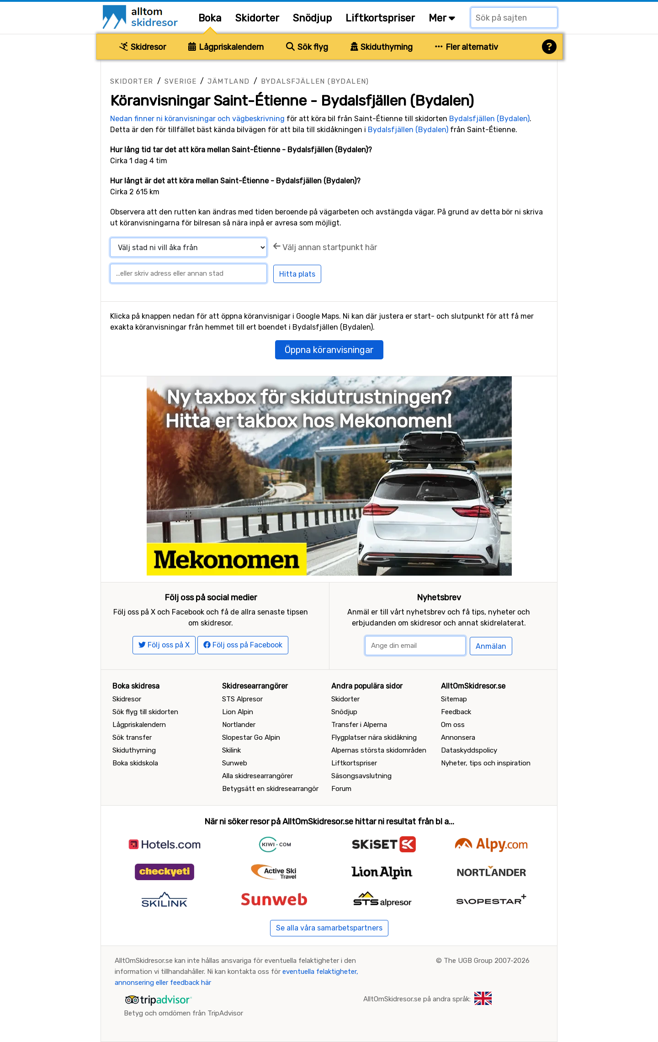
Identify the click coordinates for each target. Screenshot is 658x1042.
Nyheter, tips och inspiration (486, 763)
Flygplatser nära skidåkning (374, 737)
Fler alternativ (466, 47)
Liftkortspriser (380, 18)
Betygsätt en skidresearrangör (270, 789)
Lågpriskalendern (226, 47)
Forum (341, 789)
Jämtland (228, 81)
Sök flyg (307, 47)
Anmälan (491, 646)
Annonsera (458, 737)
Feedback (456, 712)
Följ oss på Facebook (242, 645)
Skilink (231, 750)
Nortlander (238, 725)
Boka (210, 18)
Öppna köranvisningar (329, 349)
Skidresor (142, 47)
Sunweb (234, 763)
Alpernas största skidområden (378, 750)
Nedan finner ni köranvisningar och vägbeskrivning (197, 118)
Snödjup (312, 18)
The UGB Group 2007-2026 (487, 961)
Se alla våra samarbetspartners (329, 928)
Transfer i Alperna (359, 725)
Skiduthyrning (381, 47)
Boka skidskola (135, 763)
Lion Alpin (237, 712)
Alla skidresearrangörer (257, 776)
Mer (442, 18)
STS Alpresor (242, 699)
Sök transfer (132, 737)
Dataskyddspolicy (469, 750)
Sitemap (454, 699)
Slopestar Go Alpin (251, 737)
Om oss (453, 725)
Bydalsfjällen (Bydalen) (315, 81)
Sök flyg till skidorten (145, 712)
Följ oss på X (164, 645)
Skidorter (257, 18)
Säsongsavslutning (361, 776)
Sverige (180, 81)
